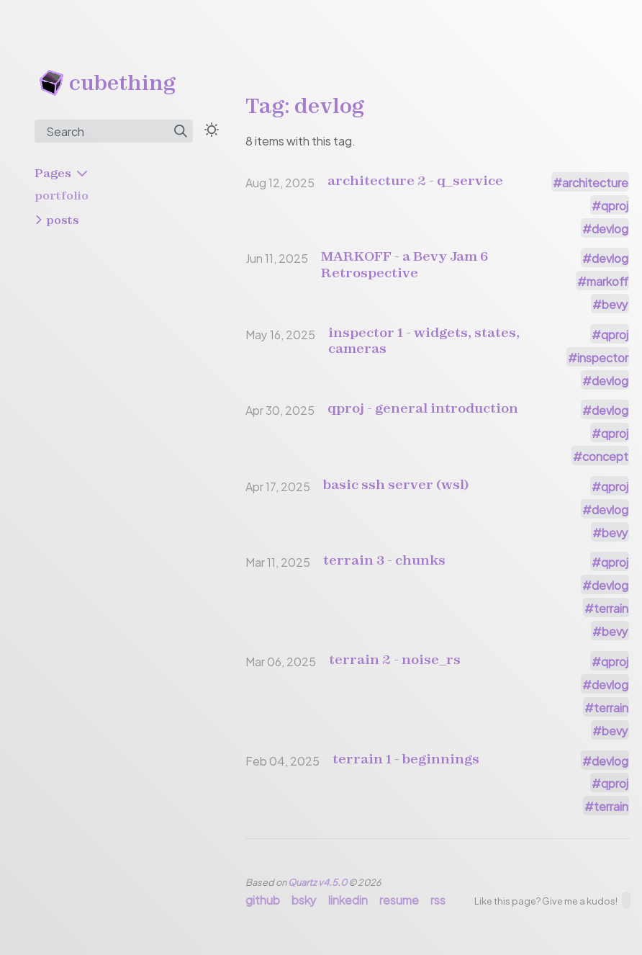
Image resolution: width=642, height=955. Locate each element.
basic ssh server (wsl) (396, 485)
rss (438, 899)
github (262, 899)
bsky (304, 899)
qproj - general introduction (422, 408)
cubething (122, 82)
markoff (607, 280)
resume (399, 899)
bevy (615, 303)
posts (63, 220)
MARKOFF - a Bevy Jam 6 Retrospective (404, 264)
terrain (611, 607)
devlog (610, 228)
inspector (602, 357)
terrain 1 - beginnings (406, 759)
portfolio (62, 195)
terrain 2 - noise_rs (395, 660)
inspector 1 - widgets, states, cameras (424, 341)
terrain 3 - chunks (384, 560)
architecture (595, 182)
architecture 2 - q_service (415, 181)
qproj (614, 205)
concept (605, 455)
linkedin (348, 899)
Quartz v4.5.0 (317, 881)
